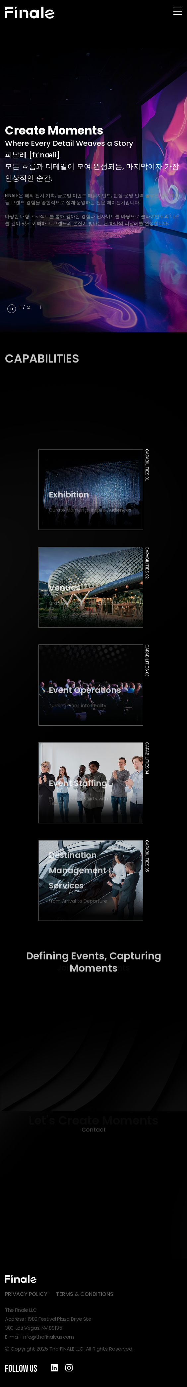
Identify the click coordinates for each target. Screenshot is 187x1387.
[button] (36, 307)
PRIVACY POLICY (26, 1294)
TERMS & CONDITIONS (84, 1294)
